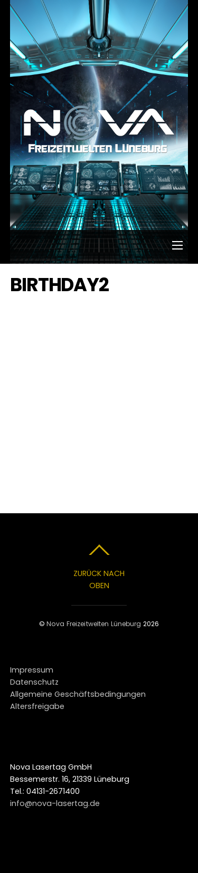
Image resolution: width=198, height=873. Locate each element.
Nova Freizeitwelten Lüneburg (93, 623)
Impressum (31, 670)
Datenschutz (34, 682)
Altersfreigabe (37, 706)
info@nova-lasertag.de (55, 803)
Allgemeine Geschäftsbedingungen (78, 694)
